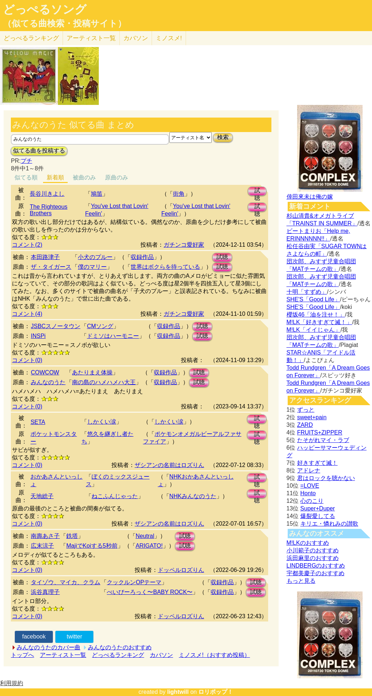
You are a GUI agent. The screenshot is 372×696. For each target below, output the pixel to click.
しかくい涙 (101, 422)
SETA (37, 422)
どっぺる (31, 38)
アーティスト (91, 38)
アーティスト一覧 (63, 655)
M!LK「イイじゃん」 (314, 330)
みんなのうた (48, 382)
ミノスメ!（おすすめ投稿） (214, 655)
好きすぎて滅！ (317, 463)
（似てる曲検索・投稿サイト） (64, 23)
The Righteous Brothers (48, 210)
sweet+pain (311, 417)
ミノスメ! (169, 38)
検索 (223, 137)
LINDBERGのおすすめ (316, 566)
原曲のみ (116, 177)
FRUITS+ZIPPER (319, 432)
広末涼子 (42, 546)
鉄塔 (72, 536)
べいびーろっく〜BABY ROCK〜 (150, 592)
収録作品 (142, 257)
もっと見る (301, 581)
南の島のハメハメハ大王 (104, 382)
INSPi (38, 336)
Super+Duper (317, 508)
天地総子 (42, 496)
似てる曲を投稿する (39, 151)
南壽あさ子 (45, 536)
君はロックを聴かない (326, 478)
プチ (26, 161)
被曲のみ (84, 177)
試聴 (257, 191)
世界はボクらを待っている (165, 267)
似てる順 (26, 177)
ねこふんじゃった (115, 496)
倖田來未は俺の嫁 (310, 197)
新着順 (55, 177)
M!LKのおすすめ (308, 543)
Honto (308, 493)
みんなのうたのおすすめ (120, 647)
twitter (74, 636)
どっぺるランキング (118, 655)
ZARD (305, 425)
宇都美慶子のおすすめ (315, 573)
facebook (34, 636)
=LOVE (309, 486)
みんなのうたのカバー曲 (48, 647)
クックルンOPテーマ (134, 582)
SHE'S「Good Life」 (313, 299)
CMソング (100, 326)
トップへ (22, 655)
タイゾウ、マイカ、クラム (65, 582)
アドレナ (308, 470)
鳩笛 (96, 194)
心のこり (312, 501)
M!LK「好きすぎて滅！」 (319, 322)
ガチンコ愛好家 (184, 245)
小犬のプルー (95, 257)
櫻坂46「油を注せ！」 (316, 314)
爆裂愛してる (317, 516)
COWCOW (45, 372)
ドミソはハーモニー (113, 336)
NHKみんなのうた (192, 496)
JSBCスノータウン (55, 326)
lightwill (178, 692)
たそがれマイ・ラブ (323, 440)
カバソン (135, 38)
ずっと (305, 410)
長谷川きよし (47, 194)
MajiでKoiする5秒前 (91, 546)
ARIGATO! (149, 546)
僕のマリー (92, 267)
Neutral (145, 536)
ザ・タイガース (51, 267)
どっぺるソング (44, 9)
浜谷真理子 (45, 592)
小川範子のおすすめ (313, 550)
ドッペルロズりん (181, 570)
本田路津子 (45, 257)
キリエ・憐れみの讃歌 (329, 524)
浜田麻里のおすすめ (313, 558)
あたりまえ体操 (92, 372)
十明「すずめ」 (307, 292)
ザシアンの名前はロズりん (169, 465)
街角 (179, 194)
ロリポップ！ (215, 692)
